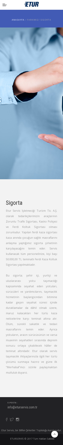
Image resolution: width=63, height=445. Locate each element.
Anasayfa (18, 19)
